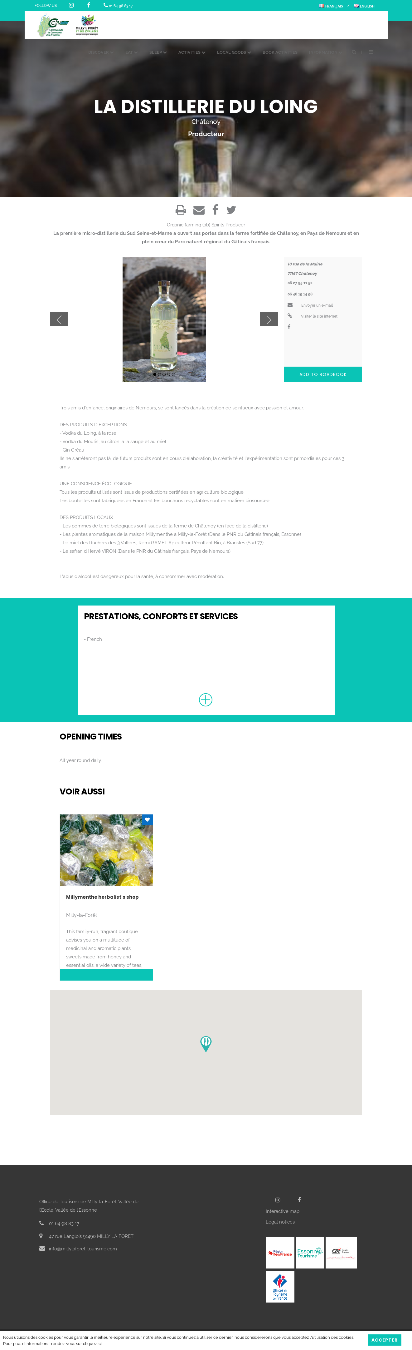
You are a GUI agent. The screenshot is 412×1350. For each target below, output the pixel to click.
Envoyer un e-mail (310, 305)
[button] (206, 1044)
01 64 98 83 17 (118, 6)
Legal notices (280, 1222)
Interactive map (282, 1211)
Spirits (217, 225)
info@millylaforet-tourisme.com (78, 1249)
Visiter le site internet (312, 316)
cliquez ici (92, 1343)
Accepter (384, 1340)
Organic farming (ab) (188, 225)
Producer (235, 225)
